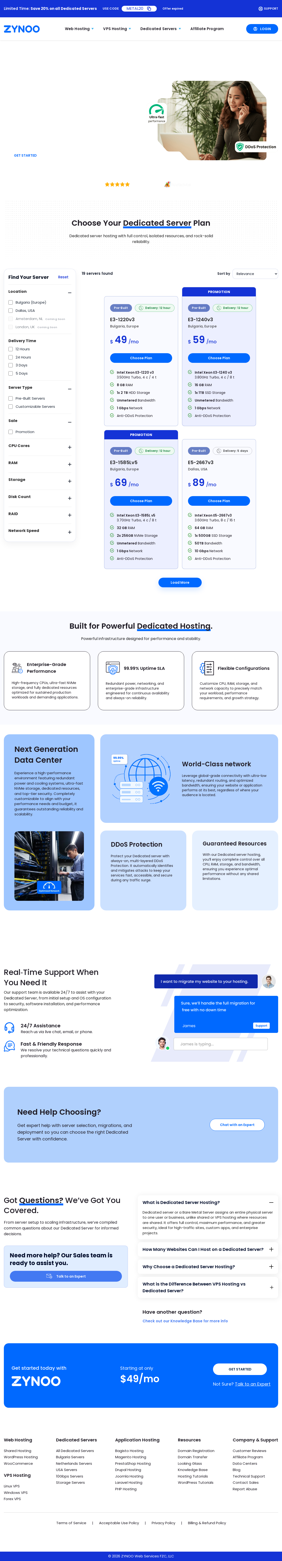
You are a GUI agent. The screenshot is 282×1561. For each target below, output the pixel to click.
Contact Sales (246, 1482)
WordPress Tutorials (195, 1482)
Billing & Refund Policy (207, 1522)
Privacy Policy (163, 1522)
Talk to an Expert (66, 1276)
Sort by (223, 273)
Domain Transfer (192, 1456)
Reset (63, 277)
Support (268, 8)
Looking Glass (190, 1463)
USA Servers (66, 1469)
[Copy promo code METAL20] (139, 9)
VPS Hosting (115, 28)
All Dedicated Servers (75, 1450)
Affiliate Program (207, 28)
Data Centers (245, 1463)
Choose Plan (141, 358)
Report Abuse (245, 1488)
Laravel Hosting (128, 1482)
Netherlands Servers (74, 1463)
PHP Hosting (126, 1488)
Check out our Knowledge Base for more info (185, 1321)
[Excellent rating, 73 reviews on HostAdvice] (141, 184)
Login (262, 28)
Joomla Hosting (129, 1476)
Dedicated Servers (158, 28)
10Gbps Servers (69, 1476)
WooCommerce (18, 1463)
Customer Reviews (249, 1450)
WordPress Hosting (21, 1456)
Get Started (25, 155)
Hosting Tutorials (193, 1476)
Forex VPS (12, 1498)
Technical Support (249, 1476)
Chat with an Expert (237, 1124)
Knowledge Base (193, 1469)
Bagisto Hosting (129, 1450)
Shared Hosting (17, 1450)
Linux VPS (12, 1486)
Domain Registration (196, 1450)
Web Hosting (77, 28)
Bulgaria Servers (70, 1456)
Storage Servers (70, 1482)
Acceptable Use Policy (119, 1522)
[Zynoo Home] (22, 29)
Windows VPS (16, 1492)
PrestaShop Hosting (133, 1463)
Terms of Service (71, 1522)
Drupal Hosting (128, 1469)
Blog (236, 1469)
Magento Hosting (130, 1456)
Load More (180, 582)
